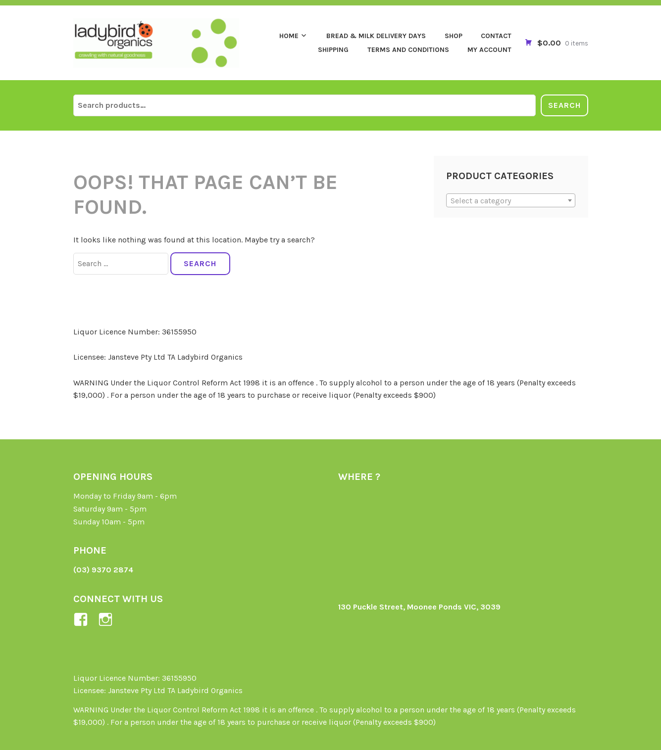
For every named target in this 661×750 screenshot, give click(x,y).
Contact (496, 36)
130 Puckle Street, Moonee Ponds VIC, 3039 (419, 606)
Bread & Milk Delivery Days (376, 36)
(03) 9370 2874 (103, 569)
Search (564, 105)
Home (289, 36)
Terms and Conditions (408, 50)
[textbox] (511, 201)
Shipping (333, 50)
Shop (453, 36)
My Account (489, 50)
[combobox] (510, 200)
